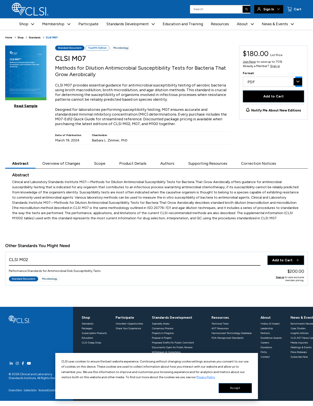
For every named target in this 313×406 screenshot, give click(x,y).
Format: (249, 73)
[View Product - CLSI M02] (135, 261)
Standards (35, 37)
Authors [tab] (167, 163)
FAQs (264, 352)
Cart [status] (297, 9)
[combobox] (272, 82)
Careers (265, 342)
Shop (20, 37)
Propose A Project (162, 337)
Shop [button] (23, 24)
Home (8, 37)
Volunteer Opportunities (129, 323)
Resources (220, 24)
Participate (88, 24)
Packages (87, 328)
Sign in (275, 66)
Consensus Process (162, 328)
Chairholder (100, 135)
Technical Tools (220, 323)
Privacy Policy (206, 377)
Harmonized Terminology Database (231, 333)
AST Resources (220, 328)
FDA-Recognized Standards (227, 337)
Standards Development (172, 317)
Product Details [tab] (132, 163)
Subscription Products (94, 333)
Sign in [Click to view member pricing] (280, 277)
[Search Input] (220, 9)
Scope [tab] (99, 163)
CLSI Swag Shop (91, 342)
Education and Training (183, 24)
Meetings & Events (301, 347)
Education (87, 337)
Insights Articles (299, 333)
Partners (265, 333)
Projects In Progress (163, 333)
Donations (266, 347)
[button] (32, 24)
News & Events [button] (275, 24)
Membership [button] (53, 24)
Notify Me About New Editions (276, 110)
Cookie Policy (30, 390)
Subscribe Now (299, 356)
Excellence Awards (271, 337)
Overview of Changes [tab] (61, 163)
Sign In (268, 9)
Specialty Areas (160, 323)
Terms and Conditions (49, 390)
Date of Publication (68, 135)
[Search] (246, 9)
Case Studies (298, 328)
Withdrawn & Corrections (166, 352)
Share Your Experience (128, 328)
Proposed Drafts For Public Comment (173, 342)
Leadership (267, 328)
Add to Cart (273, 96)
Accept (235, 388)
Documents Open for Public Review (172, 347)
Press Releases (299, 352)
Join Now (249, 62)
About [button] (242, 24)
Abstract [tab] (20, 163)
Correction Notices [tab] (258, 163)
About (266, 317)
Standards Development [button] (127, 24)
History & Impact (270, 323)
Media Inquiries (299, 342)
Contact (265, 356)
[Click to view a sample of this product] (25, 76)
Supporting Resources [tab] (207, 163)
